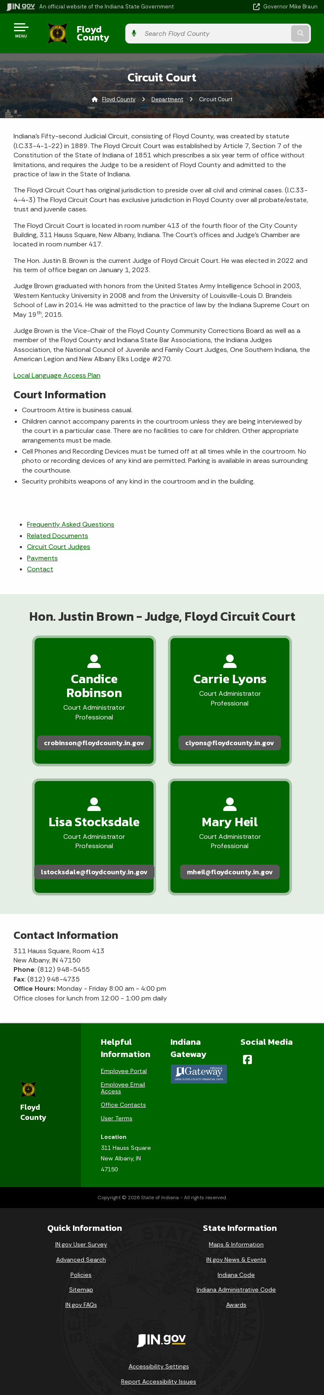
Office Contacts (123, 1068)
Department (167, 93)
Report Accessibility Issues (158, 1345)
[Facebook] (247, 1023)
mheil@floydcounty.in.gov (240, 834)
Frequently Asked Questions (70, 518)
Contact (40, 562)
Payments (42, 551)
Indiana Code (236, 1238)
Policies (81, 1238)
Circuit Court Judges (58, 540)
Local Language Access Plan (57, 368)
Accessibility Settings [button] (159, 1330)
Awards (236, 1268)
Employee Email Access (123, 1051)
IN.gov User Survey (81, 1208)
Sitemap (81, 1253)
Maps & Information (236, 1208)
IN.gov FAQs (81, 1268)
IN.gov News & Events (236, 1223)
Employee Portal (124, 1034)
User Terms (116, 1082)
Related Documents (57, 529)
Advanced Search (81, 1223)
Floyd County (97, 30)
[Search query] (272, 30)
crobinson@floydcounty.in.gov (85, 713)
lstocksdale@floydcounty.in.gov (84, 834)
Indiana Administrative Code (236, 1253)
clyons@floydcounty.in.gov (239, 713)
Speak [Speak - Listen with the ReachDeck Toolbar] (157, 1369)
